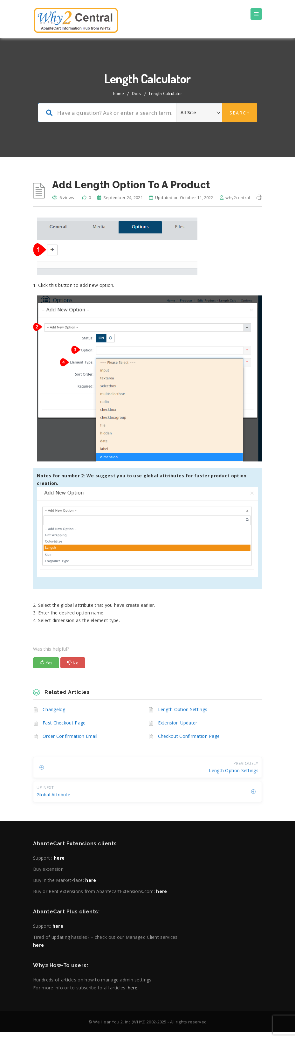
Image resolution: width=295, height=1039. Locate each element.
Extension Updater (177, 723)
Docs (136, 93)
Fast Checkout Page (64, 723)
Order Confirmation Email (70, 736)
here (59, 858)
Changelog (54, 709)
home (118, 93)
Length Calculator (165, 93)
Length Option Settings (183, 709)
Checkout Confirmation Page (189, 736)
